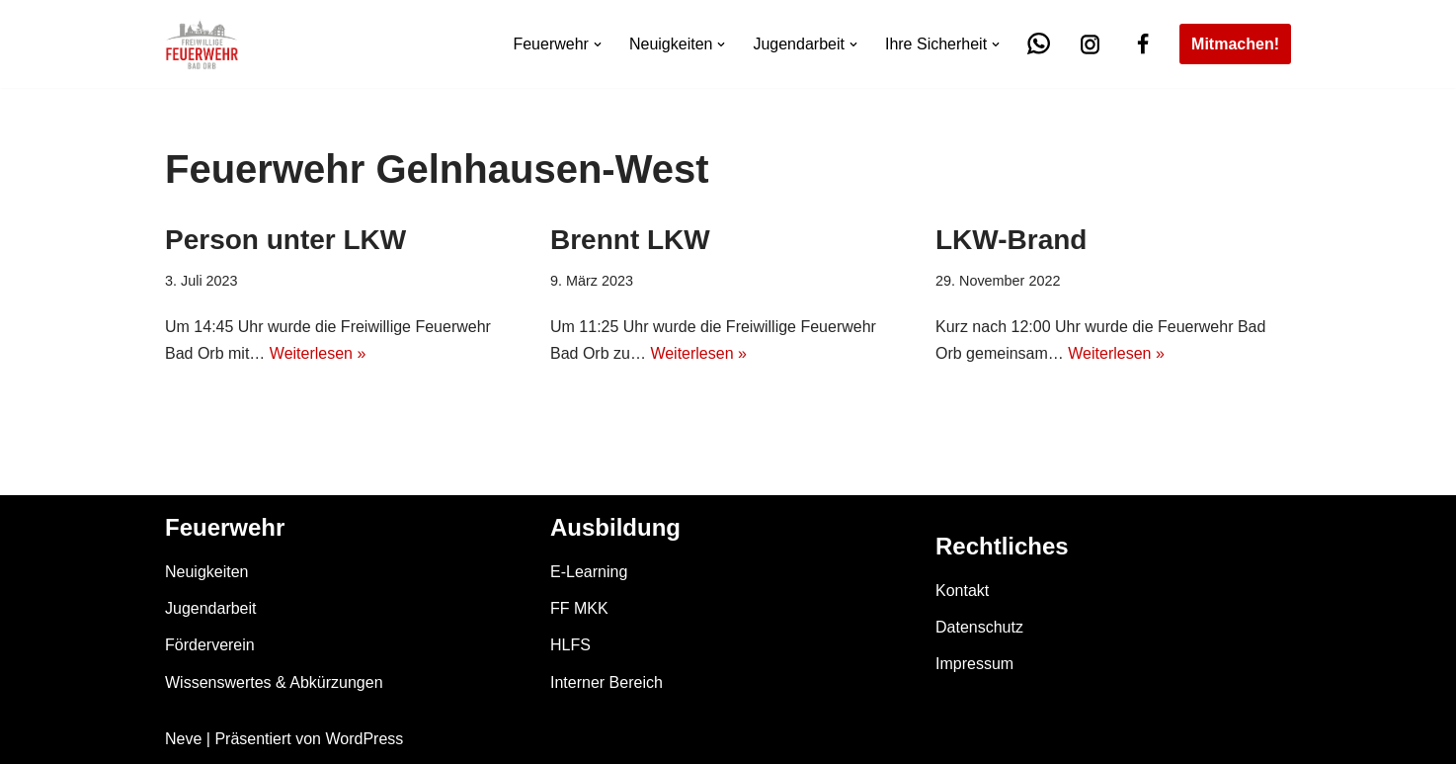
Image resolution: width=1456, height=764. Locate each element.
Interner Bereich (606, 682)
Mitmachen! (1235, 44)
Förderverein (210, 645)
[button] (598, 44)
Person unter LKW (285, 239)
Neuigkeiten (207, 571)
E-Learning (588, 571)
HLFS (570, 645)
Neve (183, 738)
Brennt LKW (630, 239)
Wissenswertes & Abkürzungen (274, 682)
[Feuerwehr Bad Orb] (202, 44)
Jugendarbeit (211, 608)
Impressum (974, 663)
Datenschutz (979, 627)
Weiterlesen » (318, 353)
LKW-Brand (1011, 239)
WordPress (364, 738)
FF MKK (579, 608)
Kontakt (962, 590)
